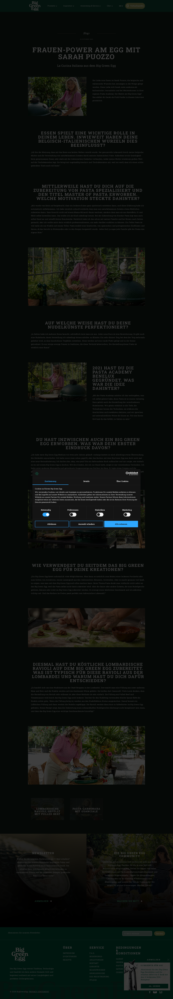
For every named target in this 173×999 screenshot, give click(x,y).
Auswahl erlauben (86, 524)
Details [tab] (86, 481)
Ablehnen (51, 524)
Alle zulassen (121, 524)
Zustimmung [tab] (50, 481)
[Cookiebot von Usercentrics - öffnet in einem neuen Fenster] (127, 473)
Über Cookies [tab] (123, 481)
